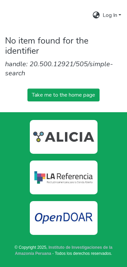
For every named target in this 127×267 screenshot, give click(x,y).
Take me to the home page (63, 95)
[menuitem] (96, 15)
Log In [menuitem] (110, 15)
